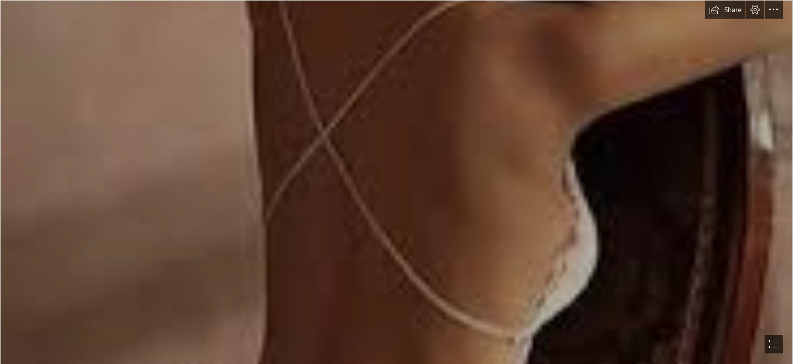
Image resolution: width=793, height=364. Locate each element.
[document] (396, 182)
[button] (725, 10)
